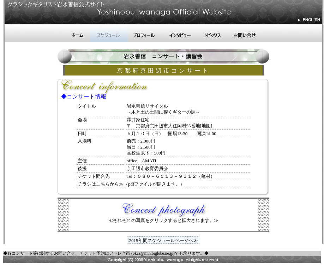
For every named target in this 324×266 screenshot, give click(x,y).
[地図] (206, 125)
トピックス (212, 33)
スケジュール (108, 33)
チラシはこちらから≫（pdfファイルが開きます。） (131, 184)
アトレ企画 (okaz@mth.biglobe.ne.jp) (142, 253)
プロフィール (145, 33)
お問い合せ (245, 33)
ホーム (77, 33)
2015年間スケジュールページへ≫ (163, 240)
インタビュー (180, 33)
